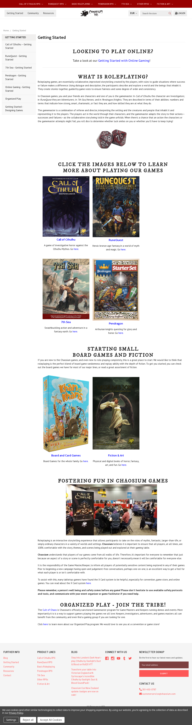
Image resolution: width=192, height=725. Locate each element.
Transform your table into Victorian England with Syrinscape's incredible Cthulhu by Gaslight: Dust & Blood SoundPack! (84, 676)
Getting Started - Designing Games (14, 108)
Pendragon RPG (107, 3)
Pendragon (116, 323)
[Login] (180, 13)
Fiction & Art (165, 3)
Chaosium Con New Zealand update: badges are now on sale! (85, 691)
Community (33, 13)
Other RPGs (144, 3)
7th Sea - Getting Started (18, 67)
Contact (7, 675)
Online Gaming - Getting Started (17, 89)
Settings (11, 720)
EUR (133, 13)
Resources (48, 13)
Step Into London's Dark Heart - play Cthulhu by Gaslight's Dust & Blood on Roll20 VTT (86, 661)
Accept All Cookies (51, 720)
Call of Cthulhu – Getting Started (18, 46)
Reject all (28, 720)
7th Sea (126, 3)
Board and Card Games (66, 455)
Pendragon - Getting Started (15, 77)
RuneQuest (116, 240)
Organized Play (13, 98)
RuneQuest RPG (57, 3)
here (76, 249)
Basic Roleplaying (82, 3)
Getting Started (15, 13)
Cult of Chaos (50, 609)
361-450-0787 (147, 689)
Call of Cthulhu (66, 239)
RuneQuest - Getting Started (16, 57)
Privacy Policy (16, 712)
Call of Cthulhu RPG (31, 3)
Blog (5, 657)
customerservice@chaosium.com (157, 693)
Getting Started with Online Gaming (123, 60)
